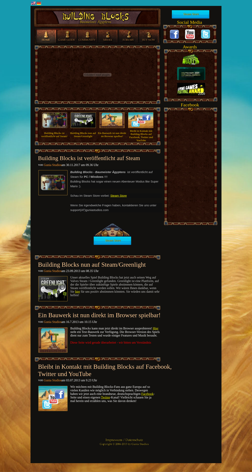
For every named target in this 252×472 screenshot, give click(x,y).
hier (77, 291)
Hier (155, 328)
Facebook (147, 393)
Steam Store (118, 195)
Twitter (105, 397)
